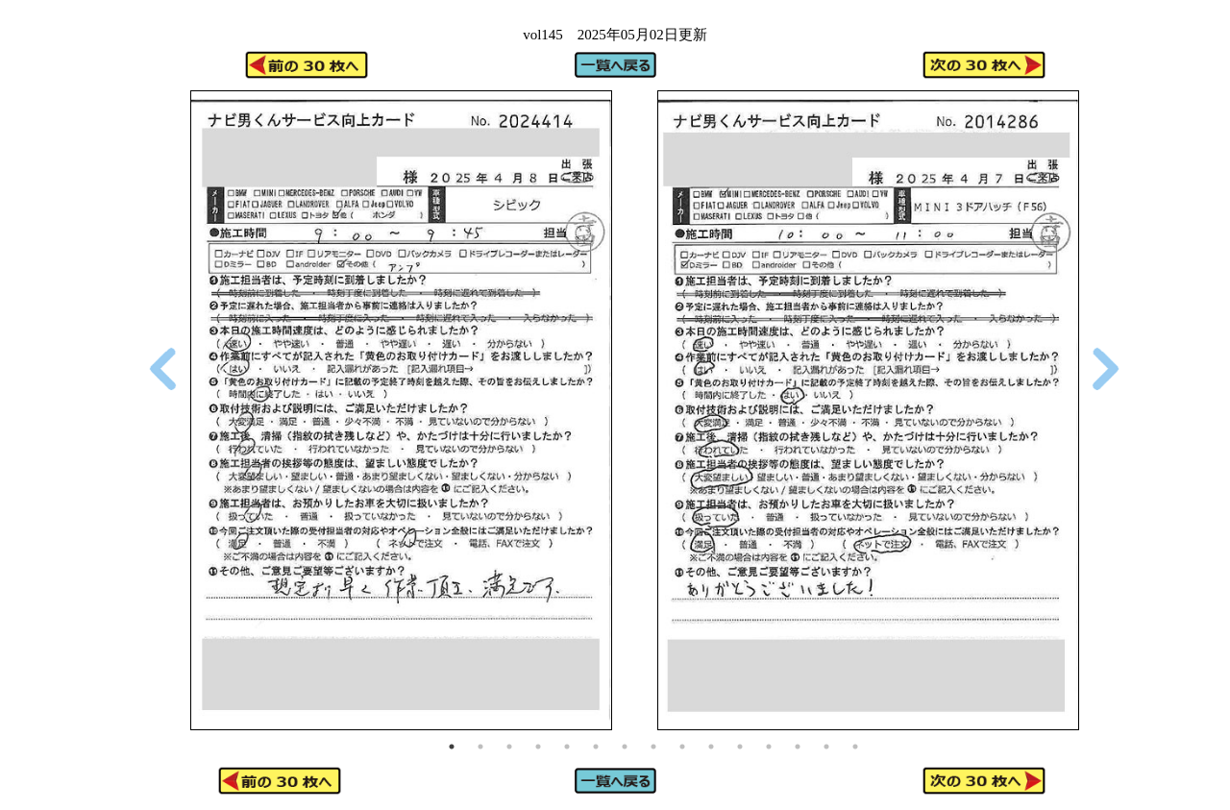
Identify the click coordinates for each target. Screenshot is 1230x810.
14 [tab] (826, 746)
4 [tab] (538, 746)
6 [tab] (595, 746)
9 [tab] (682, 746)
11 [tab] (740, 746)
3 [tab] (509, 746)
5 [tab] (567, 746)
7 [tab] (624, 746)
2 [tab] (480, 746)
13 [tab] (797, 746)
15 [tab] (855, 746)
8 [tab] (653, 746)
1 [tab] (451, 746)
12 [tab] (768, 746)
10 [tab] (711, 746)
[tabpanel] (400, 410)
